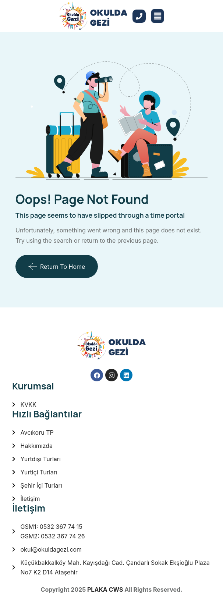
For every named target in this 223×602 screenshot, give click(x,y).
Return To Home (56, 266)
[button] (157, 16)
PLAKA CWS (105, 589)
